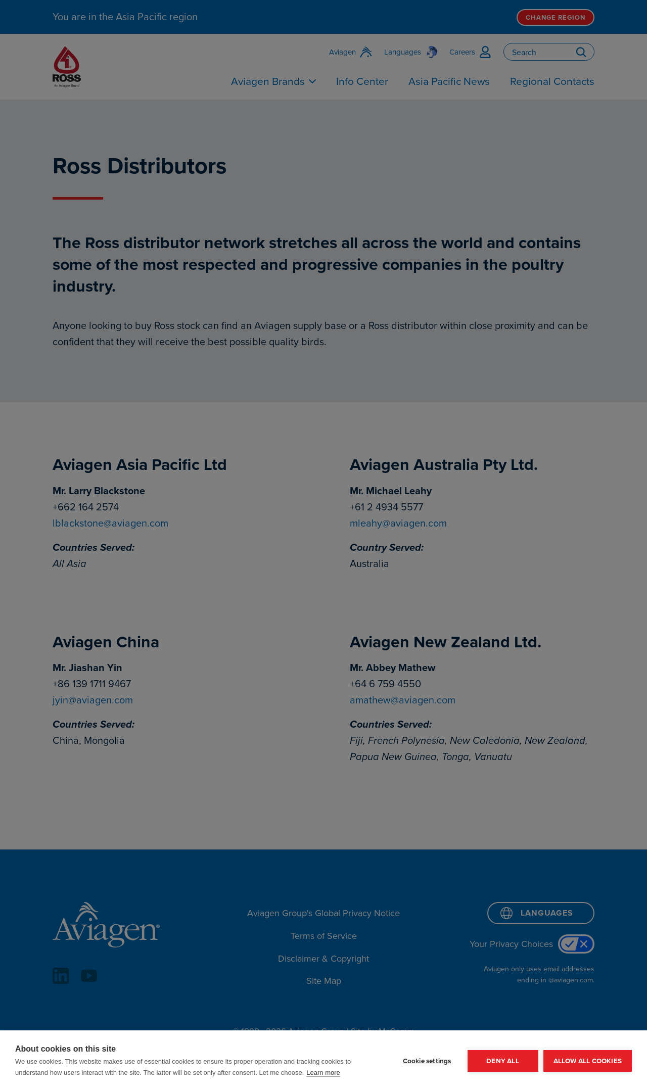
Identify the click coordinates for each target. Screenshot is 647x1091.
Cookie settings (427, 1061)
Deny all (502, 1061)
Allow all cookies (587, 1061)
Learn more (323, 1072)
